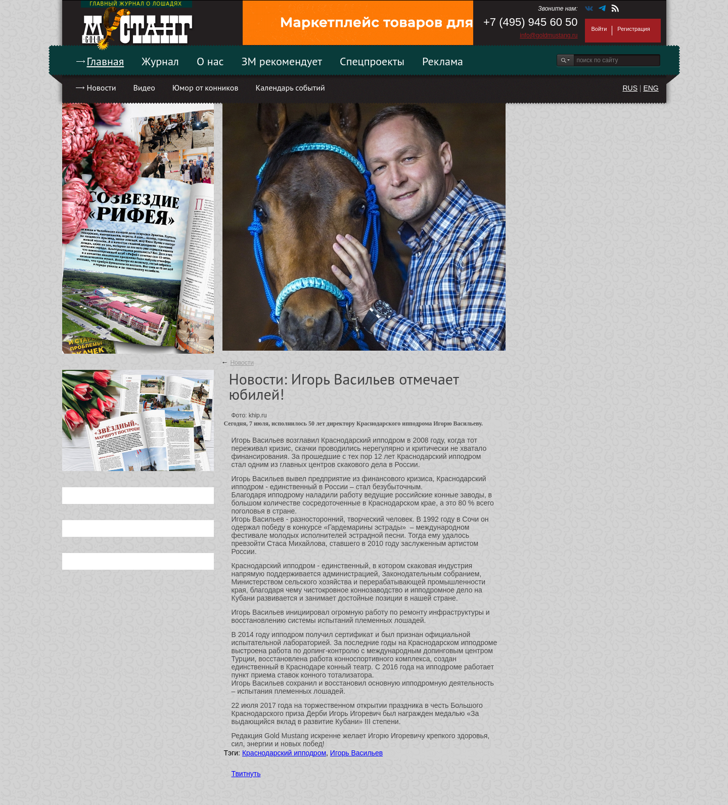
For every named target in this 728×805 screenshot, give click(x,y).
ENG (650, 88)
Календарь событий (290, 87)
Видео (144, 87)
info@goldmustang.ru (548, 35)
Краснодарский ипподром (284, 753)
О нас (210, 61)
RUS (630, 88)
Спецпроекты (372, 61)
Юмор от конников (205, 87)
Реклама (442, 61)
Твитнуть (246, 774)
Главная (105, 61)
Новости (101, 87)
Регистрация (633, 29)
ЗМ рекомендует (282, 61)
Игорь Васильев (356, 753)
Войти (599, 29)
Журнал (160, 61)
